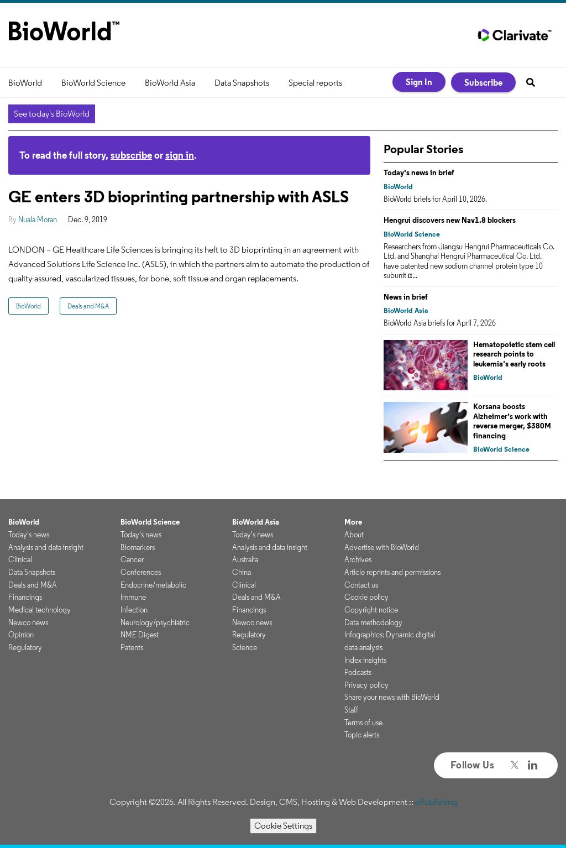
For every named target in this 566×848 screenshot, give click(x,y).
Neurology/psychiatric (155, 622)
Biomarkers (137, 547)
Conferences (140, 572)
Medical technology (39, 610)
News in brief (406, 297)
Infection (134, 610)
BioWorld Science (93, 82)
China (241, 572)
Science (244, 647)
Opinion (21, 635)
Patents (131, 647)
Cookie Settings (283, 825)
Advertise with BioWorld (381, 547)
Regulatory (25, 647)
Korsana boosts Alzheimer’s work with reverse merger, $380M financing (512, 421)
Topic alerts (361, 735)
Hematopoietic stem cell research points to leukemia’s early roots (514, 354)
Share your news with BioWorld (391, 697)
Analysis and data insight (45, 547)
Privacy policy (366, 685)
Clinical (20, 559)
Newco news (28, 622)
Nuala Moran (37, 219)
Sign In (419, 81)
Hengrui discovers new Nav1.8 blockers (450, 220)
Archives (357, 559)
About (354, 535)
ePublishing (436, 802)
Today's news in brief (419, 172)
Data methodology (373, 622)
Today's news (28, 535)
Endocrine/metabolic (153, 585)
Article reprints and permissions (392, 572)
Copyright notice (371, 610)
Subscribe (483, 82)
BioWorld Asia (170, 82)
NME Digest (139, 635)
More (353, 522)
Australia (245, 559)
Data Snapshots (241, 82)
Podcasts (357, 672)
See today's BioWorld (52, 113)
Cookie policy (366, 597)
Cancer (132, 559)
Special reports (315, 82)
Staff (351, 710)
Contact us (361, 585)
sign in (179, 155)
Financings (25, 597)
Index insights (365, 660)
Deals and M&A (88, 306)
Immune (133, 597)
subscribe (131, 155)
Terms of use (363, 722)
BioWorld (25, 82)
